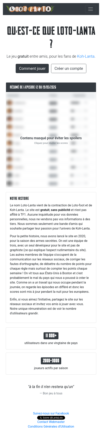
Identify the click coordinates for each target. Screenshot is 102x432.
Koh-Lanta (86, 56)
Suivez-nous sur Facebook (51, 413)
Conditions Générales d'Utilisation (51, 426)
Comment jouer (32, 68)
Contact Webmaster (51, 422)
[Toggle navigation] (90, 9)
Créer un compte (68, 68)
